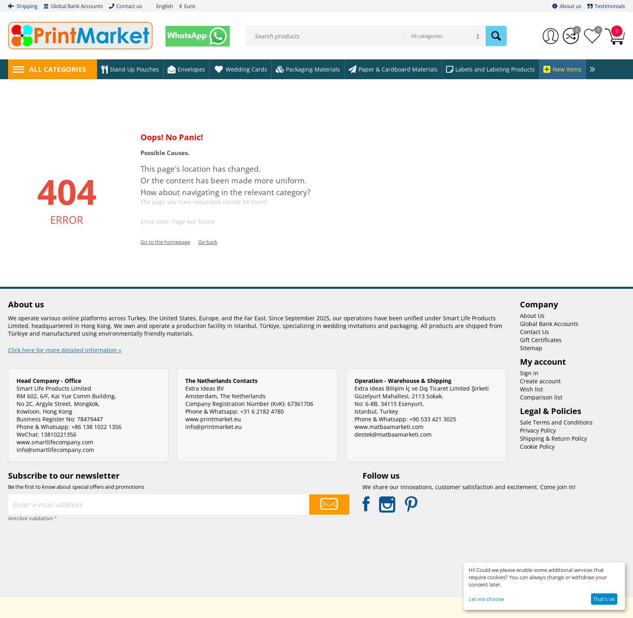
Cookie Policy (537, 446)
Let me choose (486, 599)
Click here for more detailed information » (65, 350)
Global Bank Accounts (549, 324)
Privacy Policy (538, 430)
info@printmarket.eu (213, 427)
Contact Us (534, 332)
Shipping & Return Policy (553, 438)
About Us (532, 316)
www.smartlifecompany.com (55, 442)
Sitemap (531, 348)
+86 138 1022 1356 (96, 427)
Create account (540, 381)
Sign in (529, 373)
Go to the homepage (165, 242)
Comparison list (541, 397)
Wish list (531, 389)
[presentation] (41, 553)
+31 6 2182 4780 (262, 411)
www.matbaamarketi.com (388, 427)
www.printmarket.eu (213, 419)
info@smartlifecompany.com (55, 450)
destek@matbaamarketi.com (393, 434)
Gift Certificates (541, 340)
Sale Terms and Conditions (556, 422)
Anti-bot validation (30, 518)
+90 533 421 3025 (432, 419)
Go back (208, 242)
